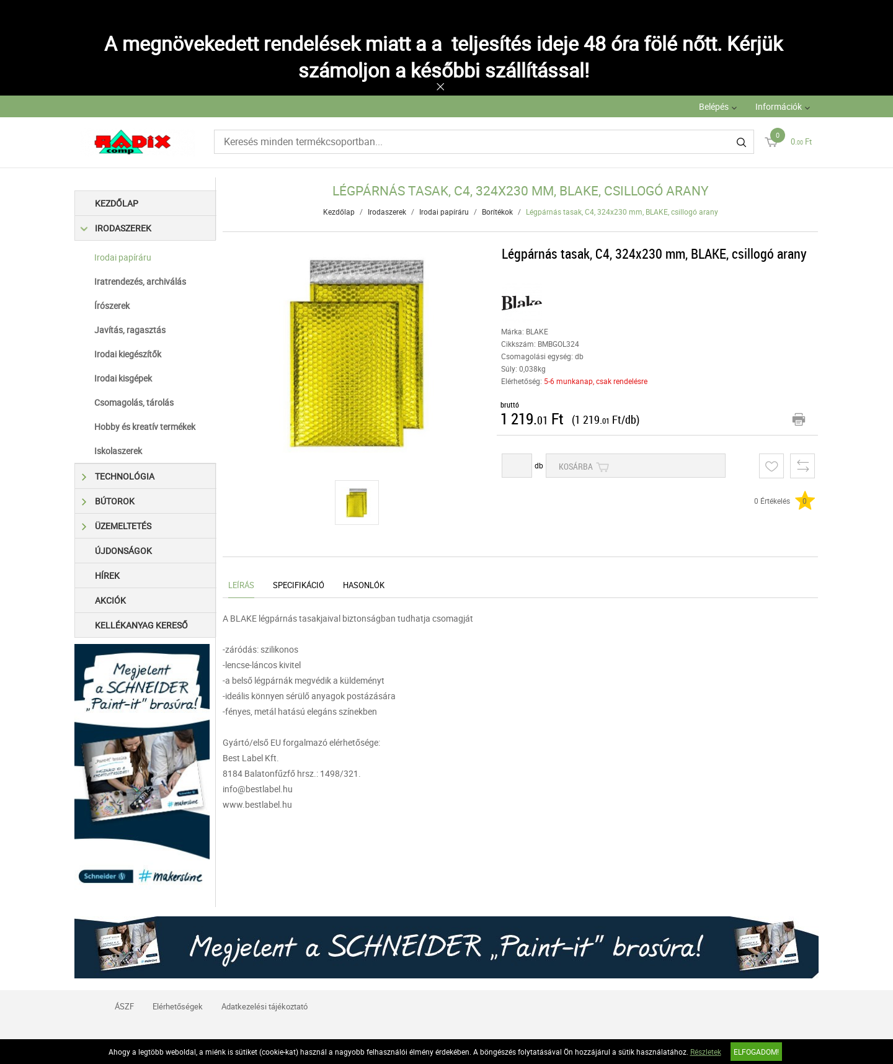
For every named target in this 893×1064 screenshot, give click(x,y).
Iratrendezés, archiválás (140, 281)
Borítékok (497, 212)
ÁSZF (124, 1006)
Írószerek (112, 305)
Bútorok (108, 501)
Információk (778, 106)
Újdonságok (123, 551)
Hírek (107, 575)
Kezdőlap (116, 203)
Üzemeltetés (116, 526)
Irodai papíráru (122, 257)
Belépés (714, 106)
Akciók (110, 600)
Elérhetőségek (178, 1006)
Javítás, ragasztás (130, 330)
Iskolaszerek (118, 451)
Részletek (705, 1052)
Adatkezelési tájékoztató (264, 1006)
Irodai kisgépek (123, 378)
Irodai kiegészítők (127, 354)
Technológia (118, 476)
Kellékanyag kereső (141, 625)
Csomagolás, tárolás (134, 402)
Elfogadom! (756, 1052)
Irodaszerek (116, 228)
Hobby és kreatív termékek (144, 426)
